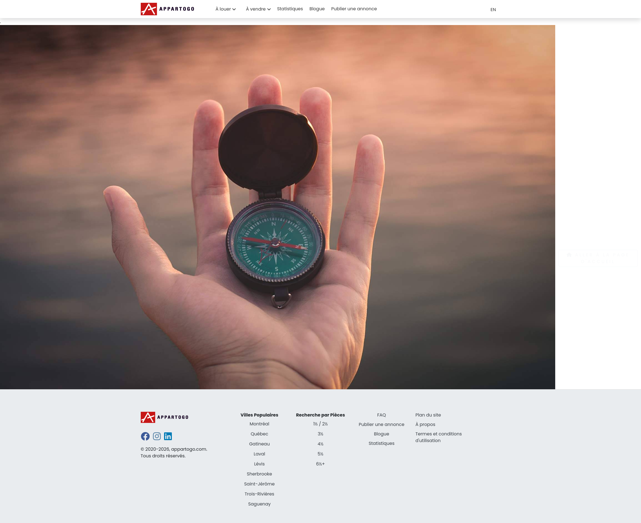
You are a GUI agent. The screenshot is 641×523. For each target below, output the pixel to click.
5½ (320, 454)
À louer (223, 9)
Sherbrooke (259, 474)
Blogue (317, 9)
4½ (320, 444)
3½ (320, 434)
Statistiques (290, 9)
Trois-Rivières (259, 494)
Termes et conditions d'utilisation (439, 437)
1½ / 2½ (320, 424)
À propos (426, 424)
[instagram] (157, 438)
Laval (259, 454)
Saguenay (259, 504)
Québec (259, 434)
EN (493, 9)
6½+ (320, 464)
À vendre (256, 9)
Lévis (259, 464)
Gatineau (259, 444)
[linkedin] (168, 438)
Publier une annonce (354, 9)
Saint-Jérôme (259, 484)
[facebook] (145, 438)
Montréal (259, 424)
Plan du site (428, 415)
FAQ (381, 415)
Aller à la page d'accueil (598, 258)
